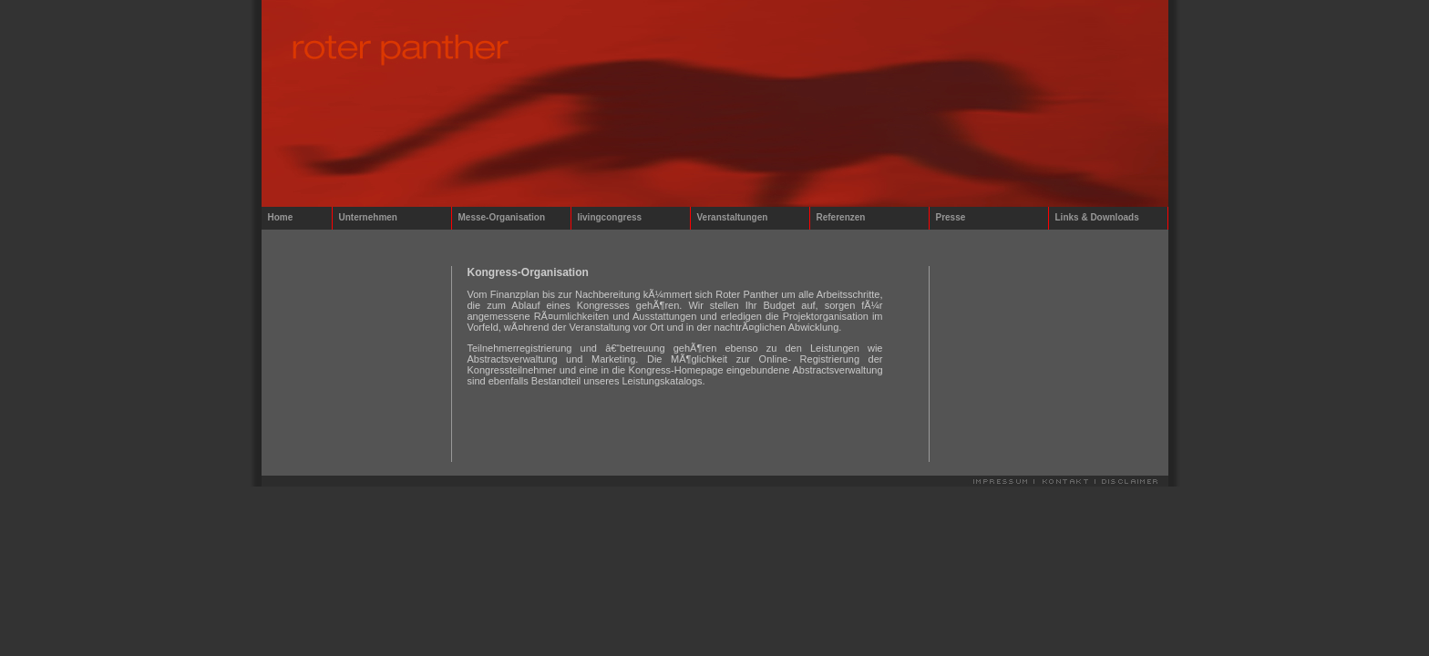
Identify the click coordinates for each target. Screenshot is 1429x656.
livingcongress (610, 217)
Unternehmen (368, 217)
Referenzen (841, 217)
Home (280, 217)
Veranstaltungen (732, 217)
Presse (951, 217)
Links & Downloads (1097, 217)
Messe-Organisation (502, 217)
